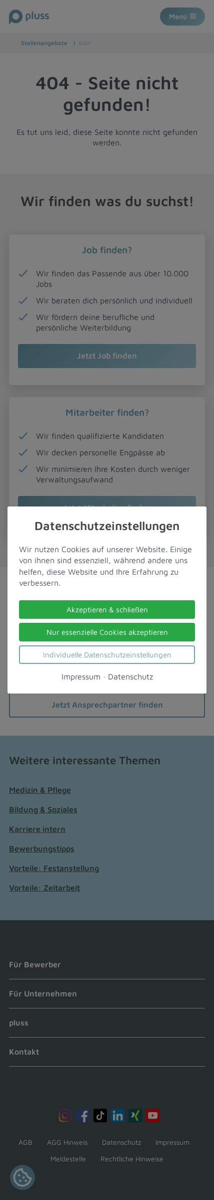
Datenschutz (130, 676)
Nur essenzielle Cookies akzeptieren (107, 632)
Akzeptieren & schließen (107, 609)
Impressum (81, 676)
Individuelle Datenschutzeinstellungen (107, 654)
